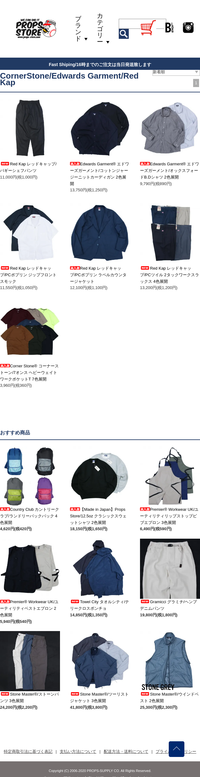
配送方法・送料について (126, 751)
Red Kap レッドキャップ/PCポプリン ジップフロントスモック (28, 275)
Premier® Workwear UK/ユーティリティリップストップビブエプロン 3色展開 (169, 516)
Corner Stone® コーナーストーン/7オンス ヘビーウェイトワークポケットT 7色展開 (29, 372)
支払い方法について (78, 751)
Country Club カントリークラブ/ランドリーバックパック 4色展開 (29, 516)
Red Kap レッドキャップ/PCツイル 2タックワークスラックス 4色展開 (169, 275)
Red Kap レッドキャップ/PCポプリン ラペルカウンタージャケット (98, 275)
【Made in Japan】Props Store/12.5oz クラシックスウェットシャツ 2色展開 (98, 516)
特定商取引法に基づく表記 (28, 751)
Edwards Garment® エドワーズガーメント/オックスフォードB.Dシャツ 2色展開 (169, 170)
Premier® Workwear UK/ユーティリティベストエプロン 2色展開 (29, 608)
